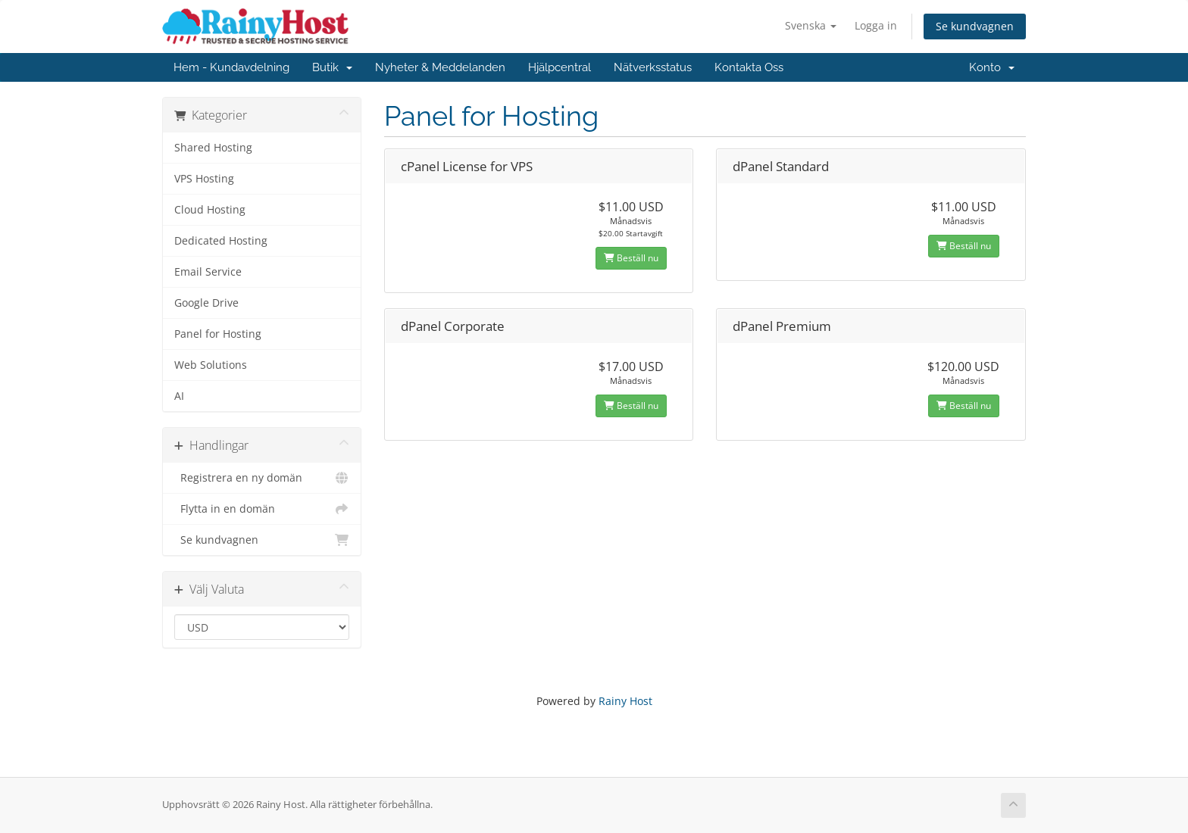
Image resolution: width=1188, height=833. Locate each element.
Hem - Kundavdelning (231, 67)
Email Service (208, 272)
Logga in (876, 25)
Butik (332, 67)
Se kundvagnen (975, 26)
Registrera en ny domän (261, 478)
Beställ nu (631, 257)
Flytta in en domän (261, 509)
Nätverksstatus (653, 67)
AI (179, 396)
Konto (991, 67)
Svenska (810, 25)
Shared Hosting (213, 147)
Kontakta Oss (748, 67)
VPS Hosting (204, 179)
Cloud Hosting (209, 210)
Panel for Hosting (217, 334)
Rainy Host (625, 701)
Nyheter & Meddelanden (440, 67)
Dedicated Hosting (220, 241)
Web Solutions (210, 365)
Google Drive (206, 303)
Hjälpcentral (559, 67)
